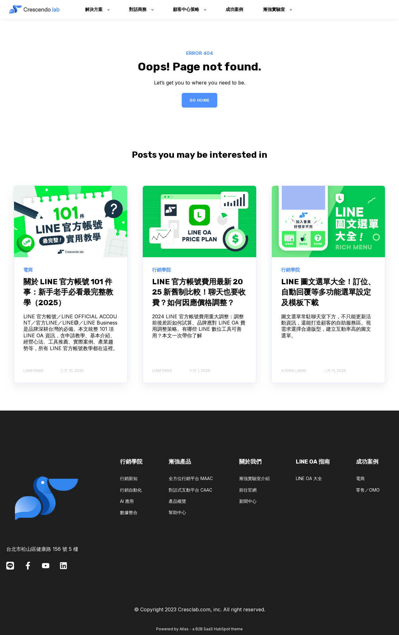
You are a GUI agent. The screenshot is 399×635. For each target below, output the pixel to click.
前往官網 (248, 490)
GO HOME (200, 100)
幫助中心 (177, 512)
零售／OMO (368, 490)
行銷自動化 (131, 490)
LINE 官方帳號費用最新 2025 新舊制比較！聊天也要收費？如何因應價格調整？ (199, 292)
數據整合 (128, 512)
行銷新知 (128, 478)
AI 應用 (127, 501)
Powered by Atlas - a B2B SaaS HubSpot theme (199, 629)
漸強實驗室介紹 (254, 478)
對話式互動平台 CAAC (190, 490)
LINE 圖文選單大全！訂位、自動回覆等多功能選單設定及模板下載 (328, 292)
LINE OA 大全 (309, 478)
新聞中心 (248, 501)
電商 (360, 478)
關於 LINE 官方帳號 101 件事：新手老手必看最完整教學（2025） (68, 292)
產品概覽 (177, 501)
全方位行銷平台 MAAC (191, 478)
